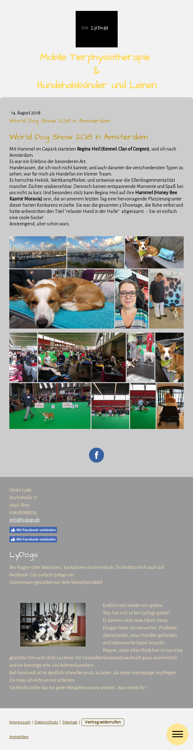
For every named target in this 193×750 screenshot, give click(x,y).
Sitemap (70, 722)
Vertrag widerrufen (103, 722)
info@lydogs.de (24, 519)
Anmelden (19, 736)
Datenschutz (46, 722)
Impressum (20, 722)
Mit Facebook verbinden (33, 529)
